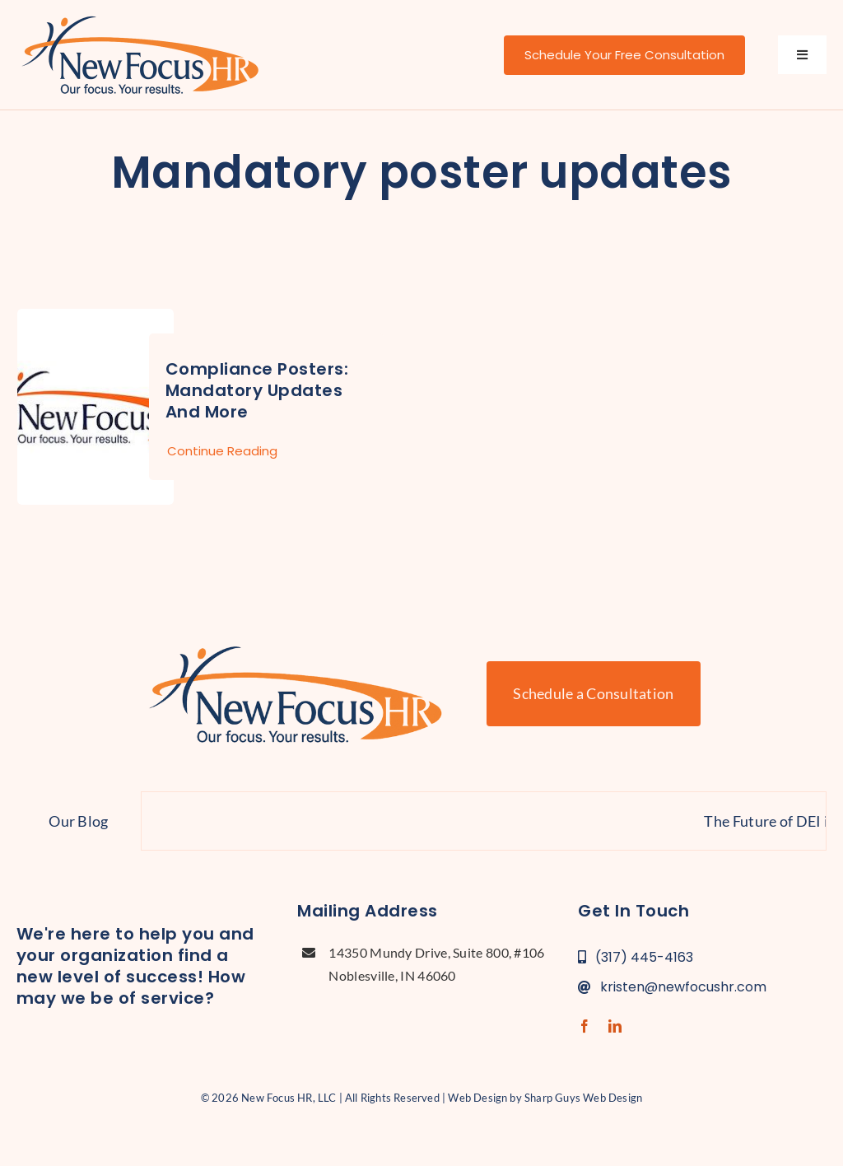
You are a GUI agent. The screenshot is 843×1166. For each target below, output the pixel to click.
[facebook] (584, 1026)
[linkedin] (615, 1026)
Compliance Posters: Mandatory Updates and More (257, 390)
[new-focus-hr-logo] (139, 16)
